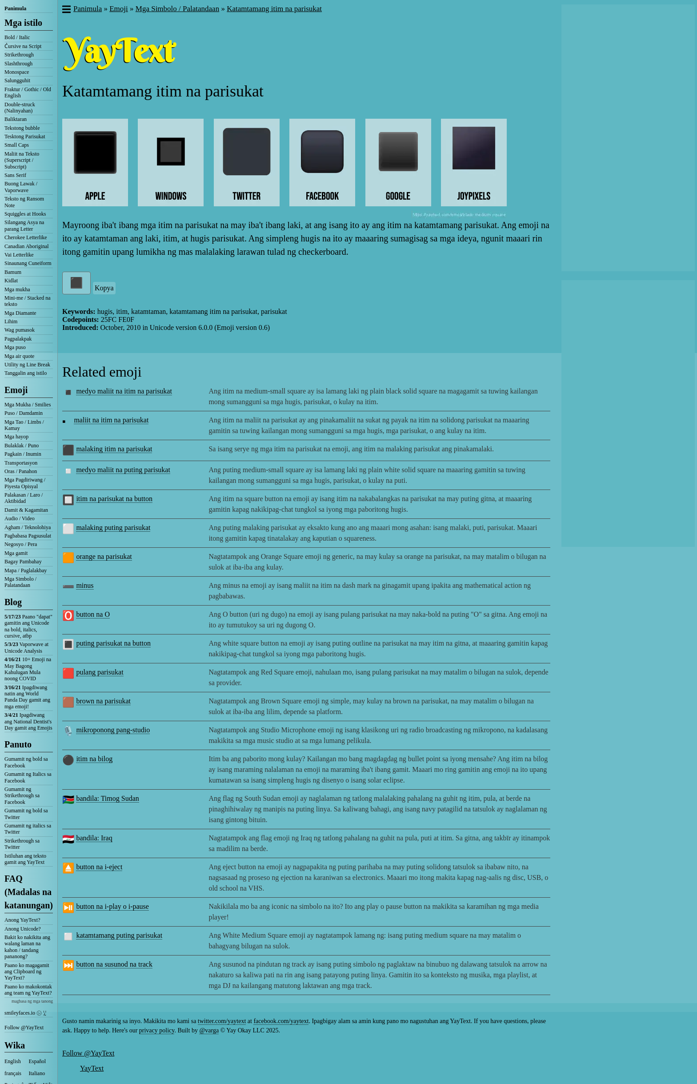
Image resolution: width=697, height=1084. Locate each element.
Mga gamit (16, 553)
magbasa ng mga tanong (32, 1001)
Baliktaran (15, 119)
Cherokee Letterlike (25, 237)
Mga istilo (23, 23)
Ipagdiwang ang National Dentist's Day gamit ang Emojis (28, 721)
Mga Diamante (20, 313)
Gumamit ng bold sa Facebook (26, 762)
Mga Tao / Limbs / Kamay (24, 425)
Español (37, 1061)
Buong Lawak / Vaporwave (20, 187)
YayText (92, 1068)
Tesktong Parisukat (24, 136)
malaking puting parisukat (113, 527)
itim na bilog (94, 759)
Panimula (15, 8)
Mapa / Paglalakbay (25, 570)
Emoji (16, 390)
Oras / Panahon (20, 471)
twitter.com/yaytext (222, 1021)
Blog (13, 602)
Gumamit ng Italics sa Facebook (28, 777)
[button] (66, 10)
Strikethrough (19, 55)
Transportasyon (20, 463)
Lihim (10, 321)
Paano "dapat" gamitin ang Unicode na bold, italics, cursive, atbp (28, 626)
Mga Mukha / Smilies (27, 404)
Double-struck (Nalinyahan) (19, 107)
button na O (93, 614)
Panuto (18, 744)
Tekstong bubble (22, 128)
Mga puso (15, 347)
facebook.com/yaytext (280, 1021)
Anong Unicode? (22, 929)
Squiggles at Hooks (25, 214)
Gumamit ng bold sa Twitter (26, 813)
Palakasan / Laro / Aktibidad (23, 498)
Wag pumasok (19, 330)
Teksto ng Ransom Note (24, 202)
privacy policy (157, 1030)
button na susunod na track (114, 964)
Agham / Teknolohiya (27, 527)
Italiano (37, 1073)
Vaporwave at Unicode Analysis (26, 647)
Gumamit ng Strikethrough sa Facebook (22, 795)
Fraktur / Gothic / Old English (27, 92)
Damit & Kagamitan (26, 510)
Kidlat (11, 280)
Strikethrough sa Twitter (22, 844)
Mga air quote (19, 356)
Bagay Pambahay (23, 561)
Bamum (12, 272)
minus (84, 585)
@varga (209, 1030)
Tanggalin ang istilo (25, 373)
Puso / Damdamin (23, 413)
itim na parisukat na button (114, 498)
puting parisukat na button (113, 643)
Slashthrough (18, 63)
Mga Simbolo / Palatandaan (20, 582)
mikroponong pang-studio (113, 730)
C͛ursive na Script (22, 46)
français (12, 1073)
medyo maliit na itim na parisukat (124, 391)
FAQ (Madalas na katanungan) (28, 892)
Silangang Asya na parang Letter (24, 225)
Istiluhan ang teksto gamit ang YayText (25, 859)
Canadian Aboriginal (26, 246)
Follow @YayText (24, 1027)
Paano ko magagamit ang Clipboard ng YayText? (26, 971)
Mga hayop (16, 437)
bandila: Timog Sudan (107, 798)
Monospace (16, 72)
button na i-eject (99, 867)
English (12, 1061)
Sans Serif (15, 175)
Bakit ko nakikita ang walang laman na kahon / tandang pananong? (27, 947)
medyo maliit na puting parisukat (123, 470)
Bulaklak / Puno (21, 445)
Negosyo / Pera (20, 544)
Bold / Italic (17, 37)
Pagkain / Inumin (22, 454)
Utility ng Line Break (27, 364)
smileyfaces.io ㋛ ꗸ (25, 1013)
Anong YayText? (22, 920)
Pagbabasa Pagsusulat (27, 536)
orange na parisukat (104, 556)
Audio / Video (19, 518)
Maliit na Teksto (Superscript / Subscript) (21, 160)
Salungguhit (17, 80)
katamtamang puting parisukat (119, 935)
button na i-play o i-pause (112, 906)
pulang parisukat (99, 672)
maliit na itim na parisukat (111, 420)
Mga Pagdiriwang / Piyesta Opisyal (24, 483)
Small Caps (16, 145)
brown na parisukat (103, 701)
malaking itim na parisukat (114, 449)
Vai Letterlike (19, 255)
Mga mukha (17, 289)
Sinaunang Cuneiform (28, 263)
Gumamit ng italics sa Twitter (27, 829)
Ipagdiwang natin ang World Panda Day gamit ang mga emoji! (27, 697)
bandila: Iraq (94, 838)
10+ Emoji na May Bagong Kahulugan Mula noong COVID (27, 669)
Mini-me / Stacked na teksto (27, 301)
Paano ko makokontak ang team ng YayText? (28, 990)
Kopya (104, 288)
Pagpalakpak (18, 339)
